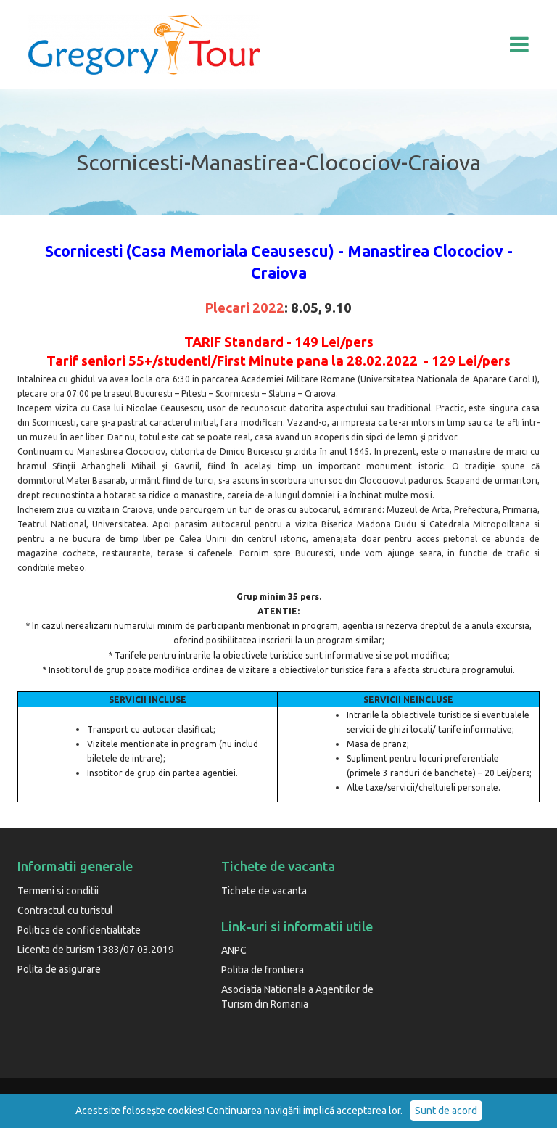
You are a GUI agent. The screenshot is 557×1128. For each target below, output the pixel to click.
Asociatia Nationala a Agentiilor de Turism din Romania (297, 997)
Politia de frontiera (262, 970)
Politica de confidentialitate (79, 930)
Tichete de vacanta (264, 891)
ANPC (234, 950)
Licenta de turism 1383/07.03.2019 (95, 949)
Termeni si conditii (58, 891)
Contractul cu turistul (65, 910)
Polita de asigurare (59, 969)
